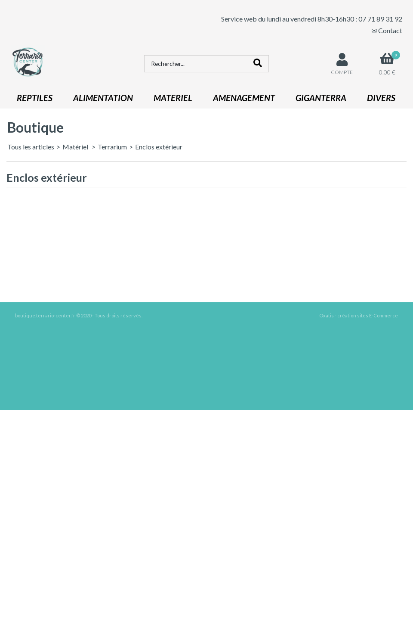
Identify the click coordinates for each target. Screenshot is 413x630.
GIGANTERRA (321, 98)
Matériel (75, 147)
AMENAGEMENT (244, 98)
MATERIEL (173, 98)
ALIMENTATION (103, 98)
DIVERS (381, 98)
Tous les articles (30, 147)
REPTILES (34, 98)
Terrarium (112, 147)
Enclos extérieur (158, 147)
